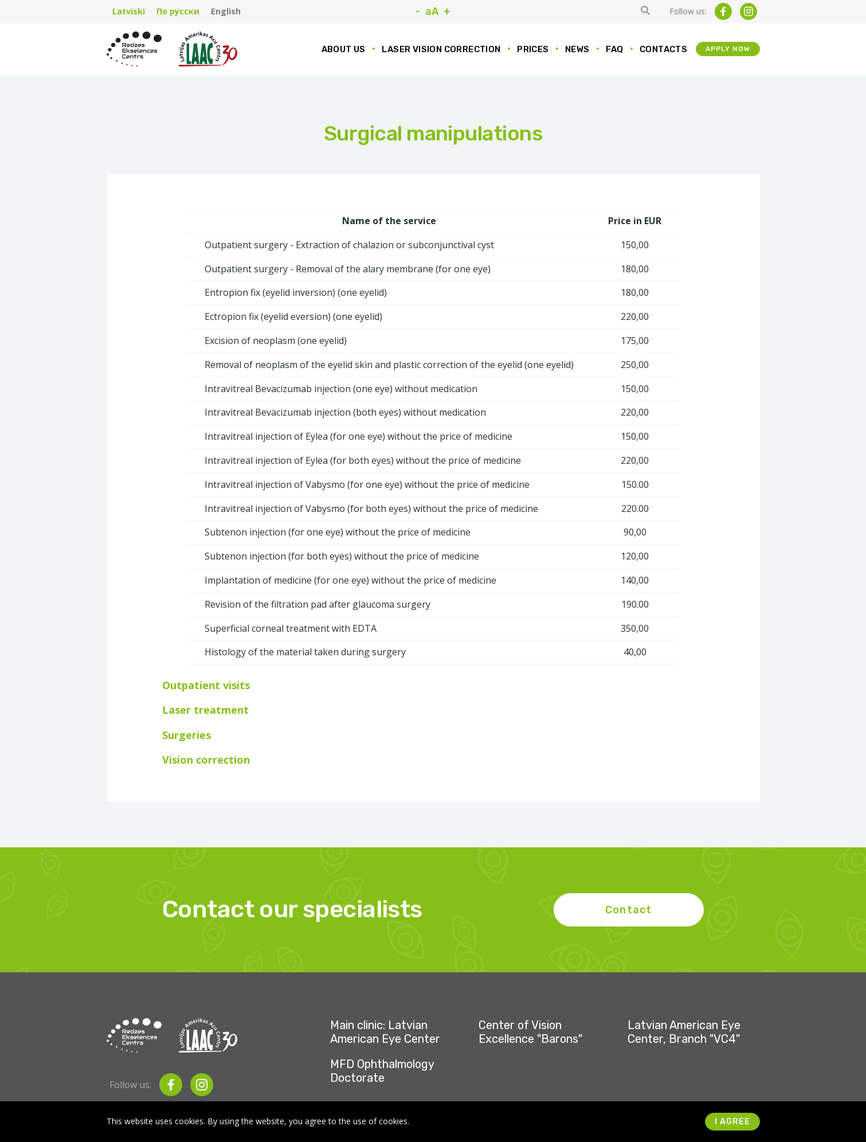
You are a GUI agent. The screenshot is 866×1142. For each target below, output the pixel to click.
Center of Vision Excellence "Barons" (530, 1032)
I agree (732, 1122)
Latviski (128, 11)
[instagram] (748, 11)
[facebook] (723, 11)
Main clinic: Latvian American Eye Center (385, 1032)
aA (431, 11)
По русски (177, 11)
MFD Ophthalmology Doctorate (382, 1071)
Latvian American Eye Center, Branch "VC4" (684, 1032)
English (226, 11)
